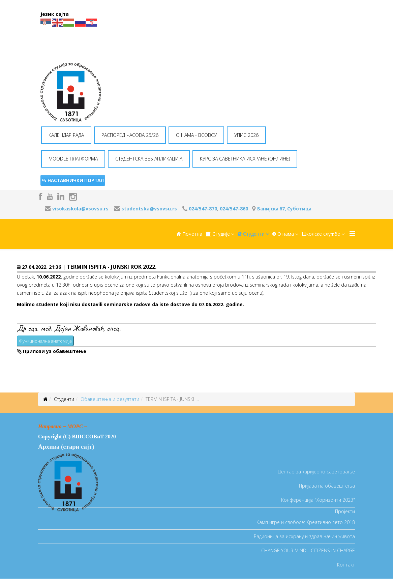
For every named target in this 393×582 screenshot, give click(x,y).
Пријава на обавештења (327, 486)
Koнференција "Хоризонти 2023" (318, 500)
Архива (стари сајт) (66, 446)
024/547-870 (203, 208)
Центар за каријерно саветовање (316, 471)
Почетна (189, 234)
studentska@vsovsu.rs (149, 208)
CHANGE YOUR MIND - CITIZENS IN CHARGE (308, 550)
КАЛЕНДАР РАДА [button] (66, 135)
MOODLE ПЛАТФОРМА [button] (73, 158)
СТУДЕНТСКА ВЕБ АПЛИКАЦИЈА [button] (148, 158)
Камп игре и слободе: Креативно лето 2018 (305, 522)
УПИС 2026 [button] (246, 135)
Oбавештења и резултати (110, 399)
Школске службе (321, 234)
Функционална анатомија (45, 341)
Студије (218, 234)
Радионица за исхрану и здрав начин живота (304, 536)
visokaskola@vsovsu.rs (80, 208)
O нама (283, 234)
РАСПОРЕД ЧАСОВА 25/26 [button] (129, 135)
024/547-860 (234, 208)
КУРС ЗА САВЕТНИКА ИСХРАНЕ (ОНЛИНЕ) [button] (245, 158)
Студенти (251, 234)
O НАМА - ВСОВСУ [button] (196, 135)
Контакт (346, 564)
